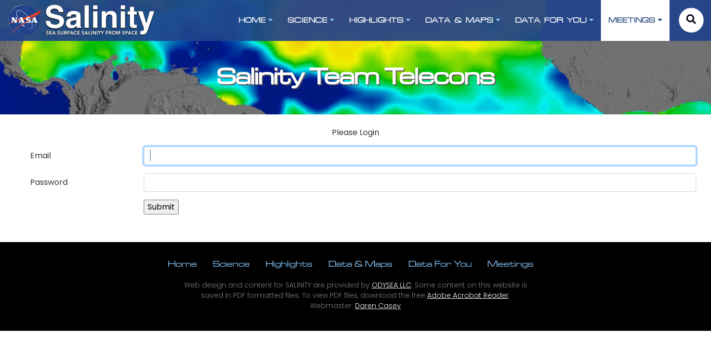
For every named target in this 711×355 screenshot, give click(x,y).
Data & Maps (360, 263)
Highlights (289, 263)
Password (49, 182)
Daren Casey (378, 306)
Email (40, 155)
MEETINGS (635, 20)
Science (231, 263)
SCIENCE (310, 20)
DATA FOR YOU (554, 20)
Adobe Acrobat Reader (468, 295)
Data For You (440, 263)
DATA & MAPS (462, 20)
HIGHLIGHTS (379, 20)
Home (182, 263)
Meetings (510, 263)
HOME (255, 20)
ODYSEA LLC (391, 285)
